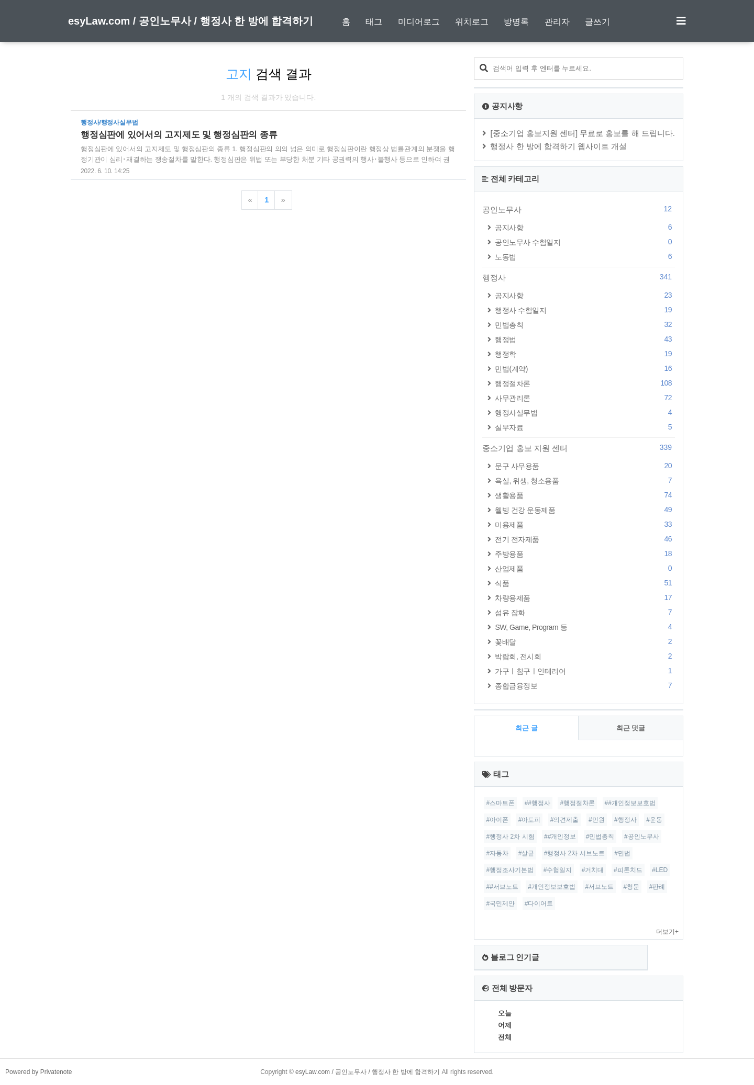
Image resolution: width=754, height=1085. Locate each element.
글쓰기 (597, 21)
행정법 (585, 339)
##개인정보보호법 (630, 803)
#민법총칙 (600, 836)
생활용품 (585, 495)
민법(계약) (585, 368)
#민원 (597, 819)
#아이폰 (497, 819)
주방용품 (585, 553)
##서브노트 (502, 886)
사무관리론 (585, 397)
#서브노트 (599, 886)
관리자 (557, 21)
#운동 (654, 819)
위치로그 (472, 21)
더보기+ (667, 931)
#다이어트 (539, 903)
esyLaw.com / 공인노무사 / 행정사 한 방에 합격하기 (190, 21)
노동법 (585, 256)
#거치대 (593, 870)
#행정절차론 (577, 803)
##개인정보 (560, 836)
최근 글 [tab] (526, 728)
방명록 (516, 21)
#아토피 (529, 819)
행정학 (585, 353)
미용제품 (585, 524)
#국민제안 (500, 903)
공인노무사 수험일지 (585, 242)
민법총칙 (585, 324)
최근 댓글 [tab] (631, 728)
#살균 (526, 853)
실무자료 (585, 427)
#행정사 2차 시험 (510, 836)
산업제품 (585, 568)
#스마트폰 (500, 803)
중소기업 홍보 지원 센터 (578, 448)
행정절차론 (585, 383)
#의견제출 (564, 819)
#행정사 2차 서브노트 (574, 853)
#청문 (632, 886)
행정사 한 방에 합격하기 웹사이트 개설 (558, 146)
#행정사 (625, 819)
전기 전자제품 (585, 539)
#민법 (622, 853)
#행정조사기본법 (510, 870)
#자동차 (497, 853)
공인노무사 (578, 209)
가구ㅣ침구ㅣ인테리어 (585, 670)
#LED (660, 870)
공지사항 (585, 227)
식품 (585, 583)
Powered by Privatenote (38, 1072)
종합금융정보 (585, 685)
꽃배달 (585, 641)
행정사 (578, 277)
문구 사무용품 (585, 465)
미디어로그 (419, 21)
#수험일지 (558, 870)
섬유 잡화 (585, 612)
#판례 (657, 886)
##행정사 (537, 803)
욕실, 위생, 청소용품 (585, 480)
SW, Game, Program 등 (585, 627)
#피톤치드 (628, 870)
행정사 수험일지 (585, 310)
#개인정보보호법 (551, 886)
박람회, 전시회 (585, 656)
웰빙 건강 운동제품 (585, 509)
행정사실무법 (585, 412)
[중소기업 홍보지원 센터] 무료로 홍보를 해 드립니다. (582, 133)
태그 (373, 21)
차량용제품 (585, 597)
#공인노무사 (641, 836)
